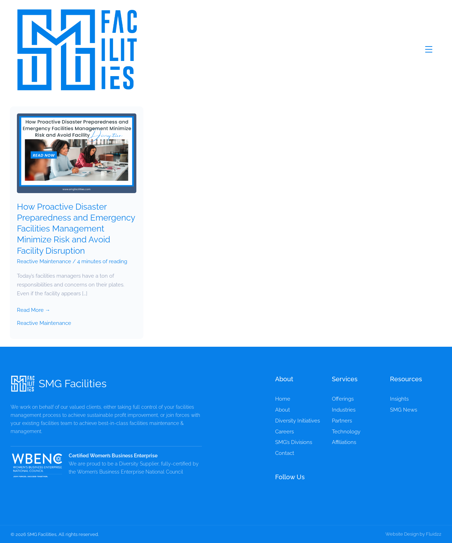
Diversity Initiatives (297, 421)
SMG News (403, 410)
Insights (399, 399)
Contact (284, 453)
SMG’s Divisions (293, 442)
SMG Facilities (72, 383)
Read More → (33, 309)
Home (282, 399)
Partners (342, 421)
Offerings (343, 399)
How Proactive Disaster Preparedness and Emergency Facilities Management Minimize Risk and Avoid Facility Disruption (76, 229)
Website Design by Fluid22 (413, 534)
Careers (284, 431)
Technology (346, 431)
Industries (343, 410)
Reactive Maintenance (44, 261)
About (282, 410)
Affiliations (344, 442)
